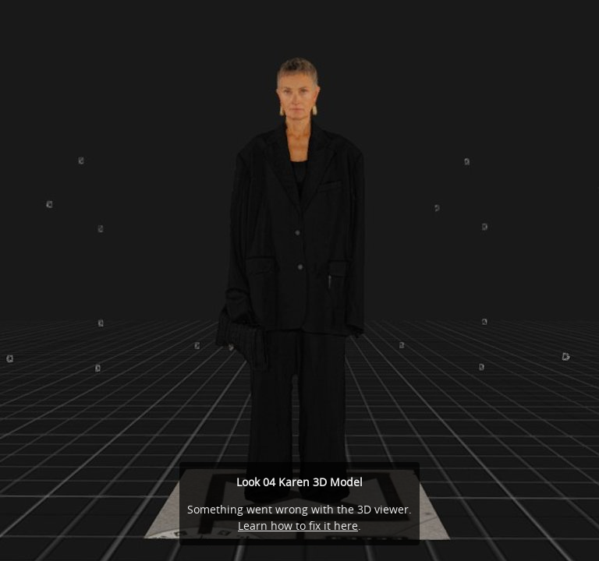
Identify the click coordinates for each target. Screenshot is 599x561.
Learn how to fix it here (298, 525)
